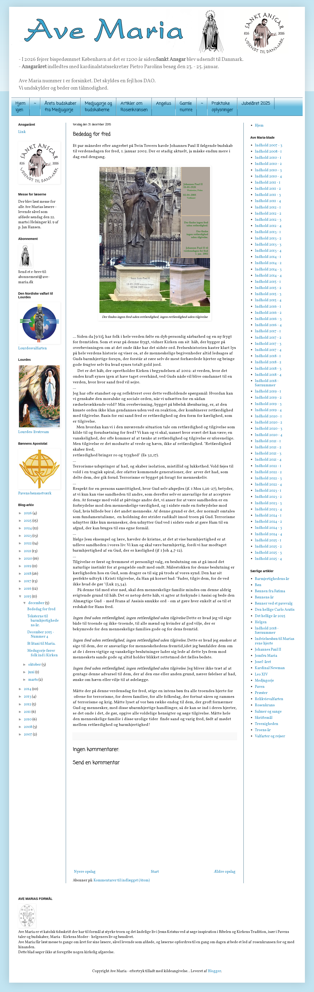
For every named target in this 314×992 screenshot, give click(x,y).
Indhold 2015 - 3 (268, 294)
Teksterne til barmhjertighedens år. (43, 621)
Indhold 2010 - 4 (268, 176)
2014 (28, 689)
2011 (27, 711)
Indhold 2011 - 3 (268, 194)
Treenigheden (266, 724)
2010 (28, 719)
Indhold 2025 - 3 (268, 552)
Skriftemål (263, 717)
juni (31, 672)
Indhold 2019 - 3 (268, 404)
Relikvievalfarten (269, 699)
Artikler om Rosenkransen (134, 106)
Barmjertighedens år (272, 579)
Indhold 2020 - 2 (268, 422)
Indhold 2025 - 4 (268, 558)
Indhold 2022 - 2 (268, 472)
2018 (28, 573)
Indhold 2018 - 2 (268, 362)
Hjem (259, 125)
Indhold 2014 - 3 (268, 269)
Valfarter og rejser (270, 736)
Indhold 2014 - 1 (268, 257)
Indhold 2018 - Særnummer (267, 383)
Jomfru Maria (266, 655)
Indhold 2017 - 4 (268, 350)
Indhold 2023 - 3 (268, 503)
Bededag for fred (41, 609)
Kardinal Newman (270, 668)
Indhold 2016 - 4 (268, 325)
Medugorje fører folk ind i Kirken (42, 653)
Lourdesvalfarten (32, 348)
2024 (28, 528)
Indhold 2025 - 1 (268, 540)
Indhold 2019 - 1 (268, 391)
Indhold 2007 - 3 (268, 145)
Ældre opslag (225, 871)
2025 (28, 520)
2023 (28, 535)
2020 (28, 558)
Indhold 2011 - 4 (268, 201)
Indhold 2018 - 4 (268, 374)
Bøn (258, 585)
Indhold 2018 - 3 (268, 368)
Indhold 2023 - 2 (268, 496)
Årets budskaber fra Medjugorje (60, 106)
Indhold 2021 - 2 (268, 447)
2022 (28, 543)
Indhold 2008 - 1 (268, 151)
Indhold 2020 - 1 (268, 416)
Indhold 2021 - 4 (268, 459)
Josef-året (263, 662)
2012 (28, 704)
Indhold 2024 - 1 (268, 515)
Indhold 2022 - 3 (268, 478)
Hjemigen (20, 106)
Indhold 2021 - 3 (268, 453)
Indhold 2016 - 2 (268, 312)
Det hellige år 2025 (270, 616)
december (36, 603)
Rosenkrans (265, 705)
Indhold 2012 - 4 (268, 226)
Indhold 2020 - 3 (268, 428)
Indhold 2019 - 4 (268, 410)
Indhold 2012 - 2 (268, 213)
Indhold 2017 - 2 (268, 337)
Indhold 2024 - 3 (268, 527)
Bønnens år (264, 597)
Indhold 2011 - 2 (268, 188)
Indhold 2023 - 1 (268, 490)
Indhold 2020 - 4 (268, 435)
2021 (28, 551)
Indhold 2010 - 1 (268, 157)
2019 (28, 566)
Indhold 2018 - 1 (268, 356)
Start (155, 871)
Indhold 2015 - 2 (268, 288)
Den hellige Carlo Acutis (274, 609)
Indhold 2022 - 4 (268, 484)
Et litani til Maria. (41, 643)
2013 (28, 696)
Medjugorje (264, 680)
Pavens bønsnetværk (34, 493)
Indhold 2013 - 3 (268, 244)
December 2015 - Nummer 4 (40, 634)
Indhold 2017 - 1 (268, 331)
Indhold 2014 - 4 (268, 275)
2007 (28, 734)
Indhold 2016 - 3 (268, 319)
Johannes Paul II (268, 649)
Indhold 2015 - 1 (268, 281)
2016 (28, 588)
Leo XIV (261, 674)
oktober (35, 664)
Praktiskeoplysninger (222, 106)
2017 (28, 581)
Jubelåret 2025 (256, 103)
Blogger (214, 971)
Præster (261, 693)
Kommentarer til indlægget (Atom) (122, 880)
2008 (28, 727)
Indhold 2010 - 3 (268, 170)
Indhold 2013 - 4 (268, 250)
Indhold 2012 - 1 (268, 207)
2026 (28, 513)
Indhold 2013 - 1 (268, 232)
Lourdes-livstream (33, 432)
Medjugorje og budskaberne (98, 106)
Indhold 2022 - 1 (268, 466)
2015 (28, 596)
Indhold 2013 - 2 (268, 238)
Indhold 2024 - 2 (268, 521)
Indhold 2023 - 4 (268, 509)
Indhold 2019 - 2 (268, 397)
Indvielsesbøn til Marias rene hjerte (274, 641)
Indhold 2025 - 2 (268, 546)
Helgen (261, 622)
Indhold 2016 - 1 (268, 306)
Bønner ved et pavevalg (274, 603)
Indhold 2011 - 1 (267, 182)
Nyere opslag (85, 871)
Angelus (163, 103)
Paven (260, 686)
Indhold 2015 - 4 (268, 300)
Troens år (263, 730)
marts (33, 679)
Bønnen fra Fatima (270, 591)
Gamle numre (186, 106)
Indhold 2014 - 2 (268, 263)
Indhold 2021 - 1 (268, 441)
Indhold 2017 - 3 (268, 343)
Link (22, 132)
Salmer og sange (268, 711)
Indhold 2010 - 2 (268, 163)
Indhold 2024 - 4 (268, 534)
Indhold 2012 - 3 (268, 219)
